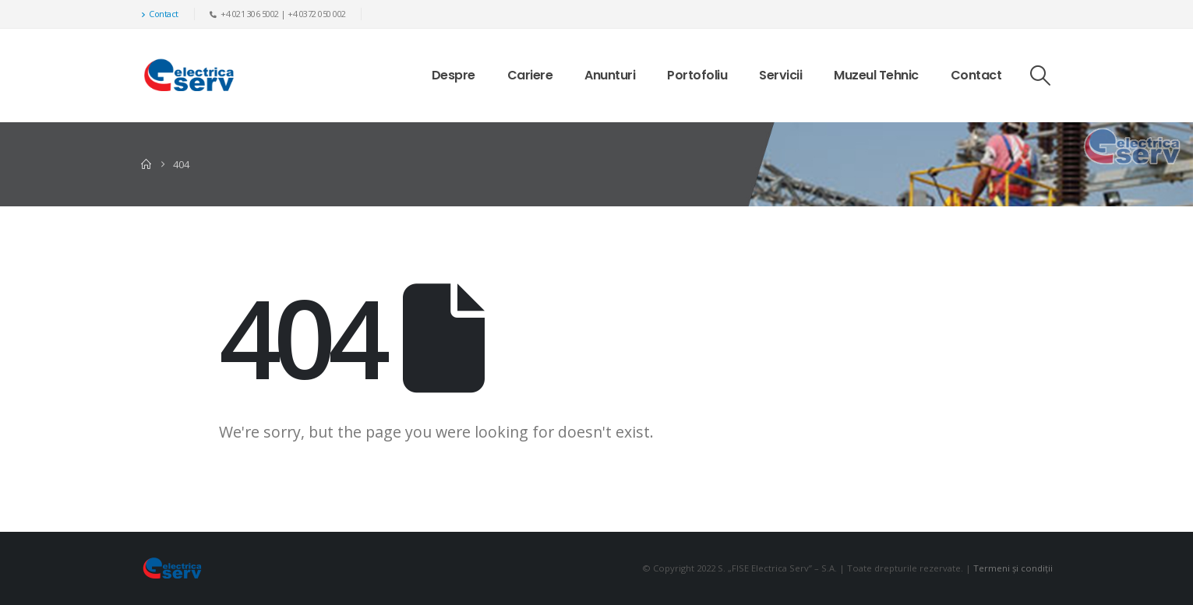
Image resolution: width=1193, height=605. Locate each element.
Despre (453, 75)
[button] (1040, 75)
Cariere (530, 75)
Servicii (780, 75)
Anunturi (609, 75)
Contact (159, 13)
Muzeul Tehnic (876, 75)
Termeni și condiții (1013, 568)
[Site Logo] (189, 75)
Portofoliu (697, 75)
